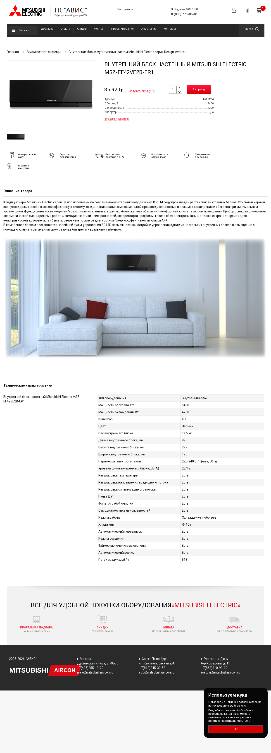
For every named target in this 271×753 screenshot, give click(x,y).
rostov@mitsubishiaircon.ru (220, 672)
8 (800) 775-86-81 (184, 14)
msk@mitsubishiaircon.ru (95, 672)
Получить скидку (142, 91)
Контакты (170, 29)
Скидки (82, 29)
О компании (148, 29)
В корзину (199, 89)
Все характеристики (117, 118)
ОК (236, 729)
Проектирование (122, 29)
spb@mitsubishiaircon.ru (156, 672)
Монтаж (99, 29)
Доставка (47, 29)
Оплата (65, 29)
